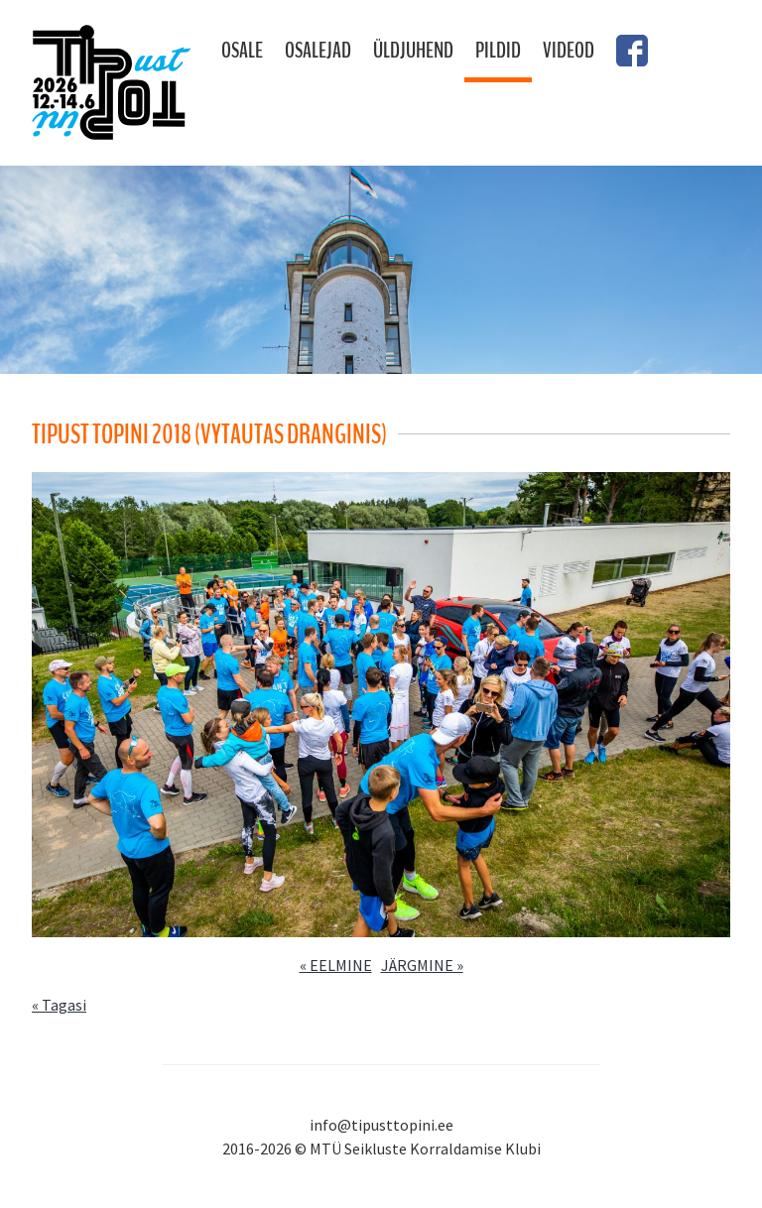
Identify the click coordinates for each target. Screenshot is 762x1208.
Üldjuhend (413, 50)
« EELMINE (336, 965)
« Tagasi (59, 1005)
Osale (242, 50)
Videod (568, 50)
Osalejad (318, 50)
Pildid (498, 50)
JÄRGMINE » (422, 965)
